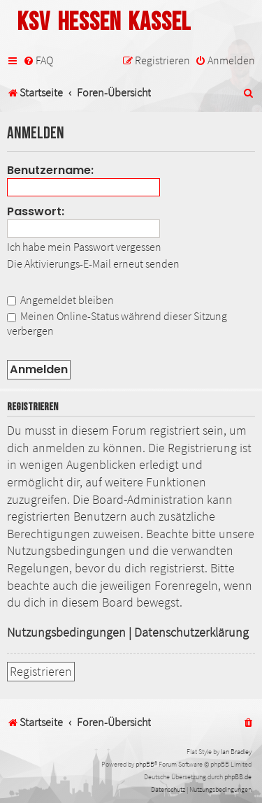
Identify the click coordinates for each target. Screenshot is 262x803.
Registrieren (41, 671)
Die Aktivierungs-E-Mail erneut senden (93, 263)
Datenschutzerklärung (191, 632)
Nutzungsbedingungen (66, 632)
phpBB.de (238, 776)
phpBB (145, 764)
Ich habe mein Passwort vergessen (84, 247)
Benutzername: (50, 170)
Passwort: (35, 211)
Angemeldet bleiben (60, 300)
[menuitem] (38, 60)
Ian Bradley (236, 751)
